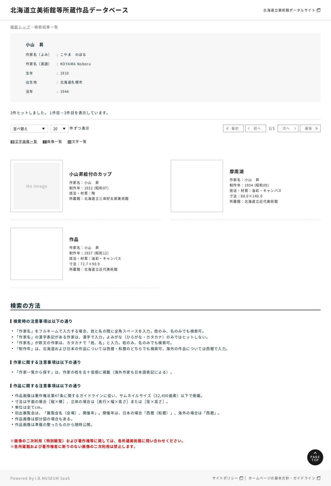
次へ (286, 128)
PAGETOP (315, 458)
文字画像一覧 (23, 141)
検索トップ (20, 26)
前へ (257, 128)
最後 (308, 128)
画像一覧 (52, 141)
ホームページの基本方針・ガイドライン (282, 477)
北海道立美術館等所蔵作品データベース (69, 9)
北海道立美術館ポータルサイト (289, 9)
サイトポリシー (225, 477)
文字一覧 (77, 141)
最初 (235, 128)
